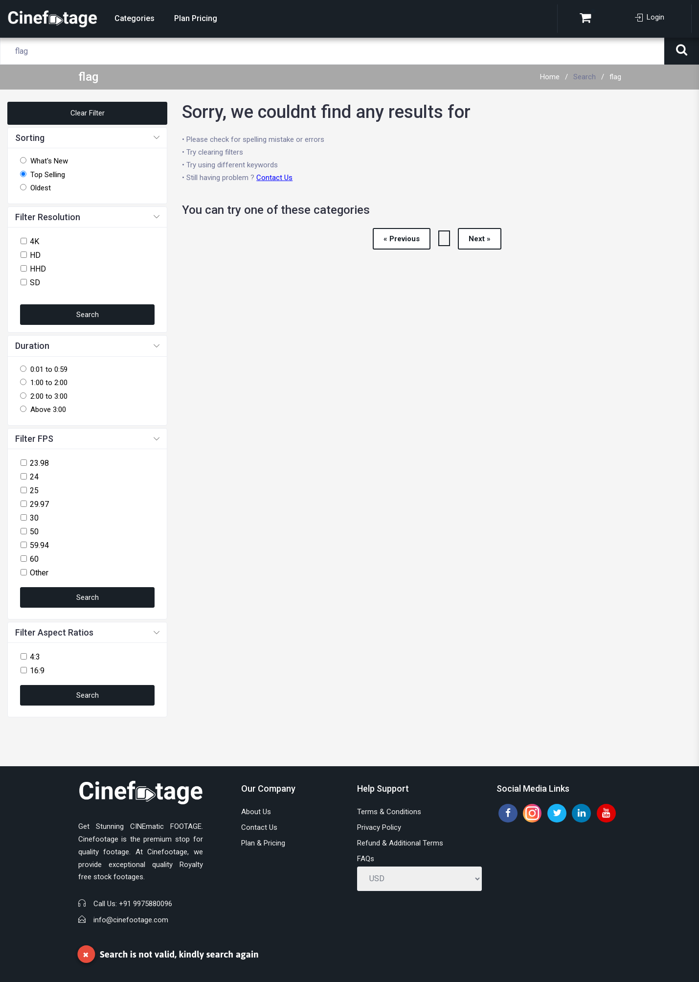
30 (34, 518)
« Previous (401, 238)
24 (34, 476)
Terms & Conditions (389, 811)
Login (649, 17)
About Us (256, 811)
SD (35, 282)
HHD (38, 269)
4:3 (35, 657)
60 (34, 559)
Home (550, 76)
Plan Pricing (195, 18)
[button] (87, 138)
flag (615, 76)
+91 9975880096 (145, 903)
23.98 (39, 463)
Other (39, 572)
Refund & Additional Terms (400, 843)
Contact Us (274, 177)
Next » (480, 238)
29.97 (39, 504)
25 (34, 490)
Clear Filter (87, 113)
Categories (134, 18)
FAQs (365, 858)
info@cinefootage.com (130, 919)
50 (34, 531)
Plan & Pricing (263, 843)
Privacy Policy (379, 827)
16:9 (37, 670)
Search (584, 76)
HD (35, 255)
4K (34, 241)
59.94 (39, 545)
